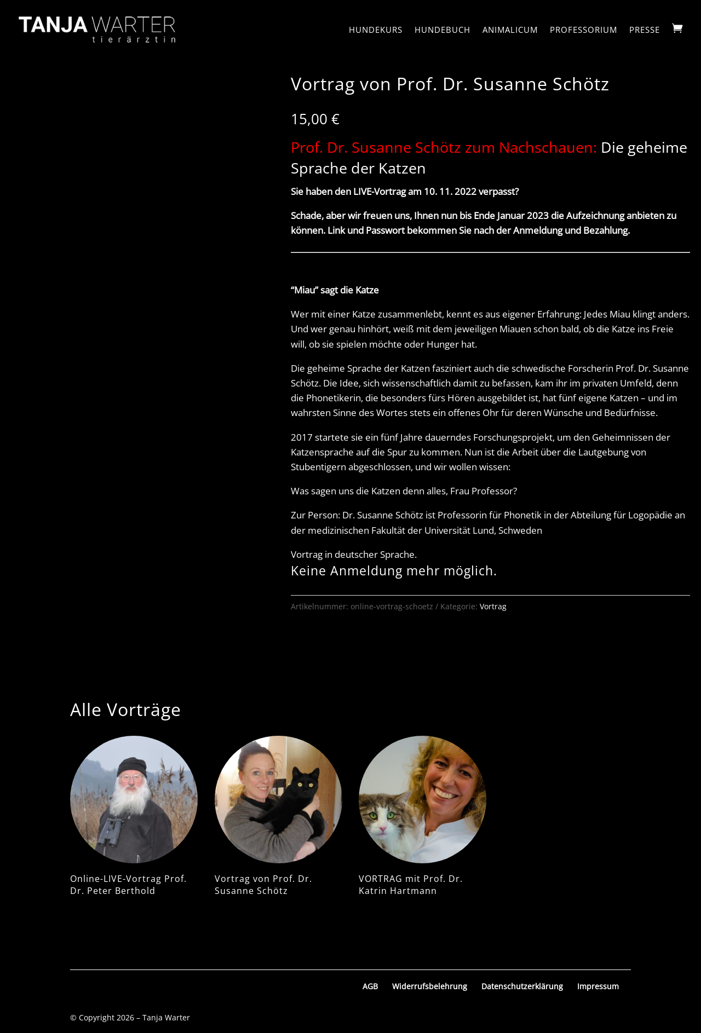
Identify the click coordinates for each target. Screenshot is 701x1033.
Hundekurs (376, 30)
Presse (644, 30)
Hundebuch (442, 30)
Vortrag (493, 606)
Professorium (583, 30)
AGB (370, 986)
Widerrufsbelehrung (429, 986)
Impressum (598, 986)
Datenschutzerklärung (522, 986)
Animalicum (510, 30)
